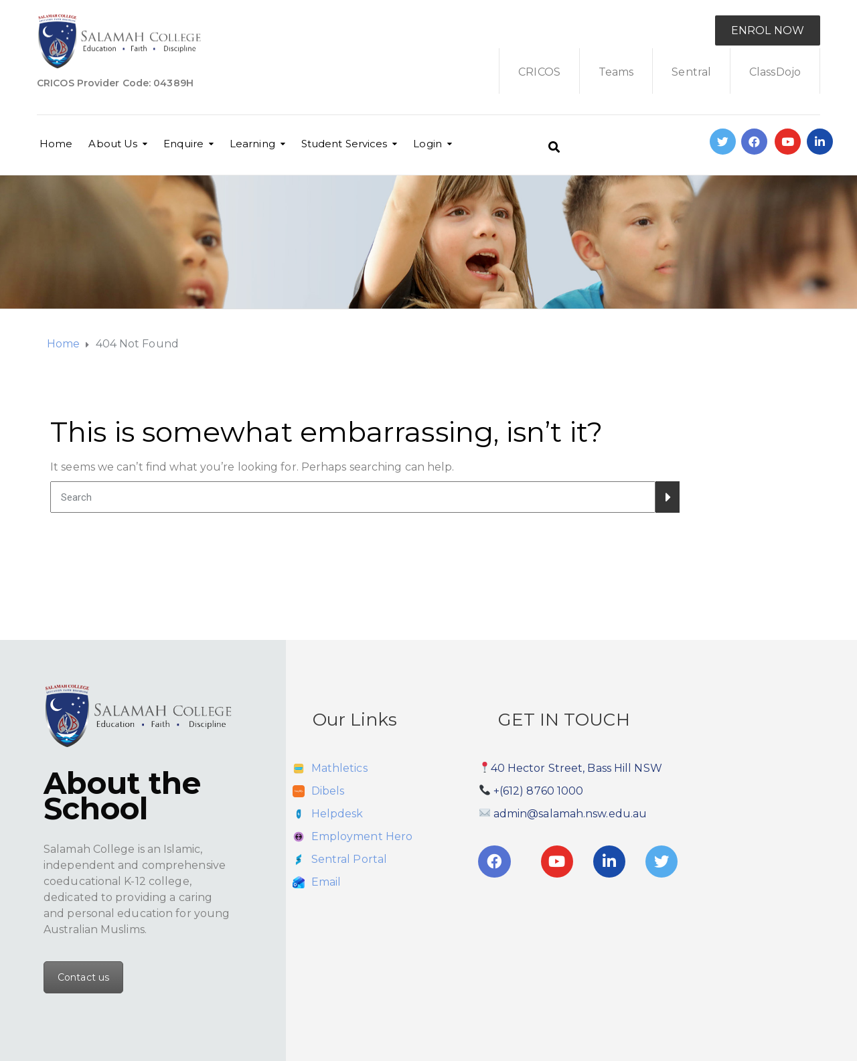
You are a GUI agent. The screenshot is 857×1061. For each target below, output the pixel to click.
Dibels (328, 791)
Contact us (83, 977)
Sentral (691, 72)
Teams (616, 72)
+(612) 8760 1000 (538, 791)
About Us (112, 143)
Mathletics (339, 768)
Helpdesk (337, 813)
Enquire (183, 143)
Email (326, 882)
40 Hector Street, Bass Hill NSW (576, 768)
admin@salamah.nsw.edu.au (570, 813)
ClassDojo (775, 72)
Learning (252, 143)
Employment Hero (362, 836)
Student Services (344, 143)
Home (56, 143)
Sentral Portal (349, 859)
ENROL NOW (767, 30)
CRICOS (539, 72)
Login (427, 143)
